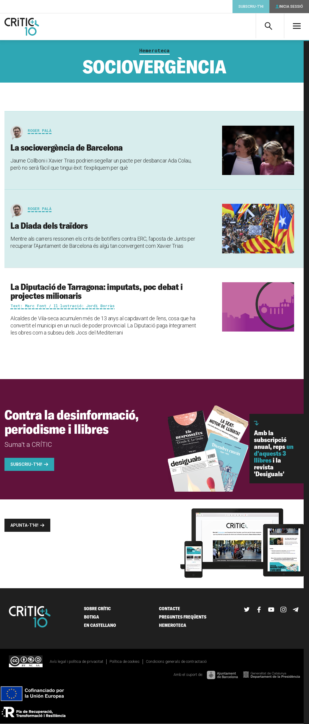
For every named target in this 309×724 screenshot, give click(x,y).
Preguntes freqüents (182, 617)
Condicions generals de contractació (176, 661)
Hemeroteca (154, 50)
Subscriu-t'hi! (26, 464)
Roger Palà (40, 130)
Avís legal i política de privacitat (76, 661)
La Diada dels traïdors (49, 225)
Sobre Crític (97, 608)
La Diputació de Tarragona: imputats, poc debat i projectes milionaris (96, 291)
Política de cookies (125, 661)
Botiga (91, 617)
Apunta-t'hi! (24, 525)
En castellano (100, 625)
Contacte (169, 608)
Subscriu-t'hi (250, 6)
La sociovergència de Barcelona (66, 147)
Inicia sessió (291, 6)
